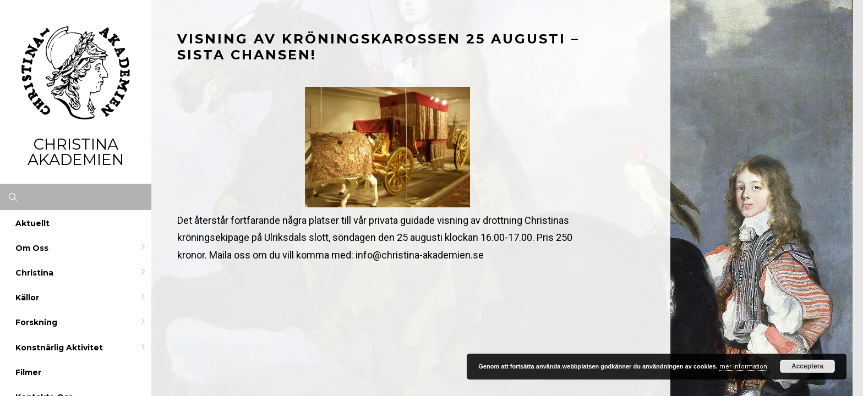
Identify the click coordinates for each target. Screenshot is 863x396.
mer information (743, 366)
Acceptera (807, 366)
